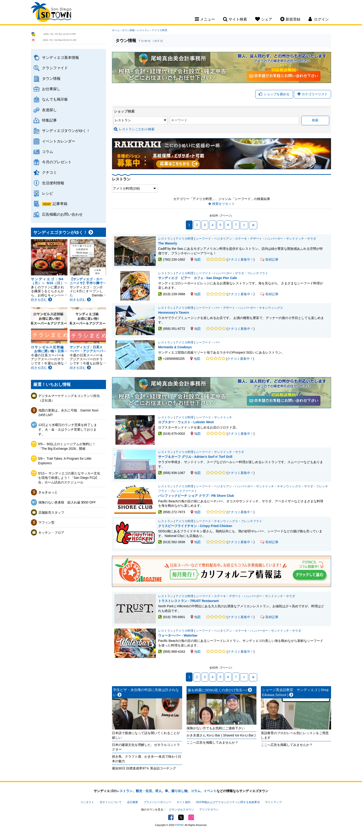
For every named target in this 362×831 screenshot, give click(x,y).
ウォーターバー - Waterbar (178, 635)
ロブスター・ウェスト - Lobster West (186, 422)
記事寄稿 (60, 204)
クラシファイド (55, 68)
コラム (47, 151)
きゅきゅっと (48, 492)
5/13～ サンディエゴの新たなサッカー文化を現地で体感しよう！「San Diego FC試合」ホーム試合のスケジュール (69, 477)
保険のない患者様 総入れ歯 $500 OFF (67, 502)
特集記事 (49, 120)
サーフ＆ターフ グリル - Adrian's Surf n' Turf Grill (195, 457)
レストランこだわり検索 (134, 129)
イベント (210, 791)
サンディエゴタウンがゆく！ (66, 130)
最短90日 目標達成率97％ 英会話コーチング (144, 768)
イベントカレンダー (58, 141)
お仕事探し (51, 89)
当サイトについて (111, 802)
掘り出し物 (179, 791)
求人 (158, 791)
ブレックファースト (183, 491)
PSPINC (179, 825)
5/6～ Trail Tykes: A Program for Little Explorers (64, 461)
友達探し (49, 110)
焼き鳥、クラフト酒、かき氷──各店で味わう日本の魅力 (146, 759)
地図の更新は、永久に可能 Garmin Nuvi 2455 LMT (68, 412)
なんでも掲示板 (55, 99)
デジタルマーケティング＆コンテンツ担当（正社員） (69, 398)
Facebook (171, 817)
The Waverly (167, 243)
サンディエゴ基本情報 (60, 57)
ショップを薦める (274, 94)
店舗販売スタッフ (51, 512)
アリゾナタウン (209, 809)
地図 (196, 259)
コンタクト (87, 802)
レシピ (47, 193)
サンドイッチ (295, 238)
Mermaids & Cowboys (175, 347)
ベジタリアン (223, 238)
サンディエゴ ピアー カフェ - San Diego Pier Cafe (197, 278)
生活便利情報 (53, 183)
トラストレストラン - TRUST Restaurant (188, 601)
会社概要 (132, 802)
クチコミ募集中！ (240, 259)
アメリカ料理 (159, 30)
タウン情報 (51, 78)
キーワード (179, 120)
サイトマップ (273, 802)
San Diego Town (51, 12)
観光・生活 (144, 791)
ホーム (116, 30)
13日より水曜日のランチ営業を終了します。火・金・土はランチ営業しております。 (67, 429)
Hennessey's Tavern (173, 312)
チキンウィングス (271, 308)
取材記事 (269, 259)
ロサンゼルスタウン (181, 809)
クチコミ (49, 172)
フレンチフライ (257, 273)
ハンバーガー (274, 238)
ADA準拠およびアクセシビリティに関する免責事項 (227, 802)
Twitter (181, 817)
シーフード (203, 238)
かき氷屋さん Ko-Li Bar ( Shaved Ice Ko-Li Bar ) (221, 735)
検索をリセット (223, 204)
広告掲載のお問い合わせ (62, 214)
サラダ (311, 238)
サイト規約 (183, 802)
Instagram (191, 817)
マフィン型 (46, 522)
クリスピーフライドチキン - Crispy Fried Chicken (195, 526)
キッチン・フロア (51, 532)
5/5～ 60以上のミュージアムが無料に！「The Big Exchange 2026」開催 (67, 446)
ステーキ (241, 238)
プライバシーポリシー (157, 802)
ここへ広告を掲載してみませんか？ (212, 742)
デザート (256, 238)
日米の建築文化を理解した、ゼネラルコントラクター (146, 747)
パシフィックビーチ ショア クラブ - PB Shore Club (196, 495)
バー (217, 308)
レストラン (143, 30)
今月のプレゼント (57, 162)
